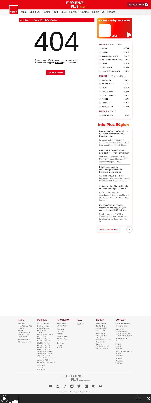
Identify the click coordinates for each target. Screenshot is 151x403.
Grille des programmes (25, 342)
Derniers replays (101, 328)
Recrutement (120, 361)
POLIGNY (115, 103)
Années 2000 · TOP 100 (44, 351)
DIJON (115, 64)
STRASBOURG (115, 116)
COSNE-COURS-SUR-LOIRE (115, 60)
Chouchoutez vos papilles (104, 340)
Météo (59, 341)
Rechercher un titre (24, 332)
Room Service (100, 342)
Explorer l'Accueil (56, 73)
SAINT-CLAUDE (115, 107)
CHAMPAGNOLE (115, 84)
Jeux (64, 11)
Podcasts (21, 328)
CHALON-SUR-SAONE (115, 56)
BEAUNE (115, 52)
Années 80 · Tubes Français (46, 362)
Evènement (99, 344)
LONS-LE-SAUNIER (115, 95)
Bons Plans (60, 331)
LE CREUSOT (115, 68)
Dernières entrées (43, 326)
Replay (74, 11)
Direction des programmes (124, 335)
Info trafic (60, 347)
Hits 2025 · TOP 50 (43, 339)
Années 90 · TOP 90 (43, 356)
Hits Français (41, 330)
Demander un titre (23, 334)
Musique (35, 11)
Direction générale (121, 331)
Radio (24, 11)
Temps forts (41, 367)
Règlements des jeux (86, 391)
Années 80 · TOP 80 (43, 360)
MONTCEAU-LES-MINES (115, 71)
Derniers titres (100, 326)
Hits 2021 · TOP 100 (43, 347)
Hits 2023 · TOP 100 (43, 343)
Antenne (118, 346)
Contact (85, 11)
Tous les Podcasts (102, 348)
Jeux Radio (80, 324)
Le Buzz (59, 345)
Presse (112, 11)
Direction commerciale (123, 333)
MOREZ (115, 99)
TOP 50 (39, 332)
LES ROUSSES (115, 92)
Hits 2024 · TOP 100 (43, 341)
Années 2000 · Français (44, 354)
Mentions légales (74, 391)
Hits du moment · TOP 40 (45, 334)
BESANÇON (115, 80)
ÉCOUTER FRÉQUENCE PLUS (114, 20)
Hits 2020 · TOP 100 (43, 349)
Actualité (20, 330)
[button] (4, 398)
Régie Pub (99, 11)
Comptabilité (120, 341)
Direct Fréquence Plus (25, 326)
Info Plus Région (62, 326)
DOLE (115, 88)
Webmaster (119, 363)
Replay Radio (100, 330)
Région (47, 11)
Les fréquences (22, 337)
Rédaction (119, 348)
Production (119, 356)
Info (56, 11)
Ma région (60, 333)
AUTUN (115, 49)
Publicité (118, 353)
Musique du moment (43, 328)
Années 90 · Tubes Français (46, 358)
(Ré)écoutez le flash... (109, 229)
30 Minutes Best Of (102, 346)
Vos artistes (41, 369)
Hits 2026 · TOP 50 (43, 337)
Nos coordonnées (121, 326)
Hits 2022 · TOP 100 (43, 345)
